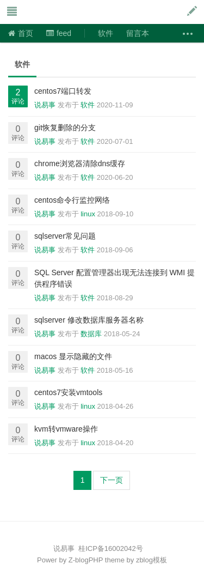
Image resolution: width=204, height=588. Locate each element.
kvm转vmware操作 (66, 429)
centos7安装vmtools (68, 392)
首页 (20, 33)
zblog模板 (151, 560)
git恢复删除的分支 (65, 127)
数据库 (91, 334)
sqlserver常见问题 (65, 236)
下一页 (111, 480)
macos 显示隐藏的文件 (73, 356)
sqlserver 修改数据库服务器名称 (89, 320)
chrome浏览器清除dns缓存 (79, 163)
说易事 (62, 12)
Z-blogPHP (86, 560)
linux (88, 214)
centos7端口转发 (62, 91)
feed (58, 33)
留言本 (137, 33)
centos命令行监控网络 (72, 200)
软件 (105, 33)
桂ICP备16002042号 (110, 548)
